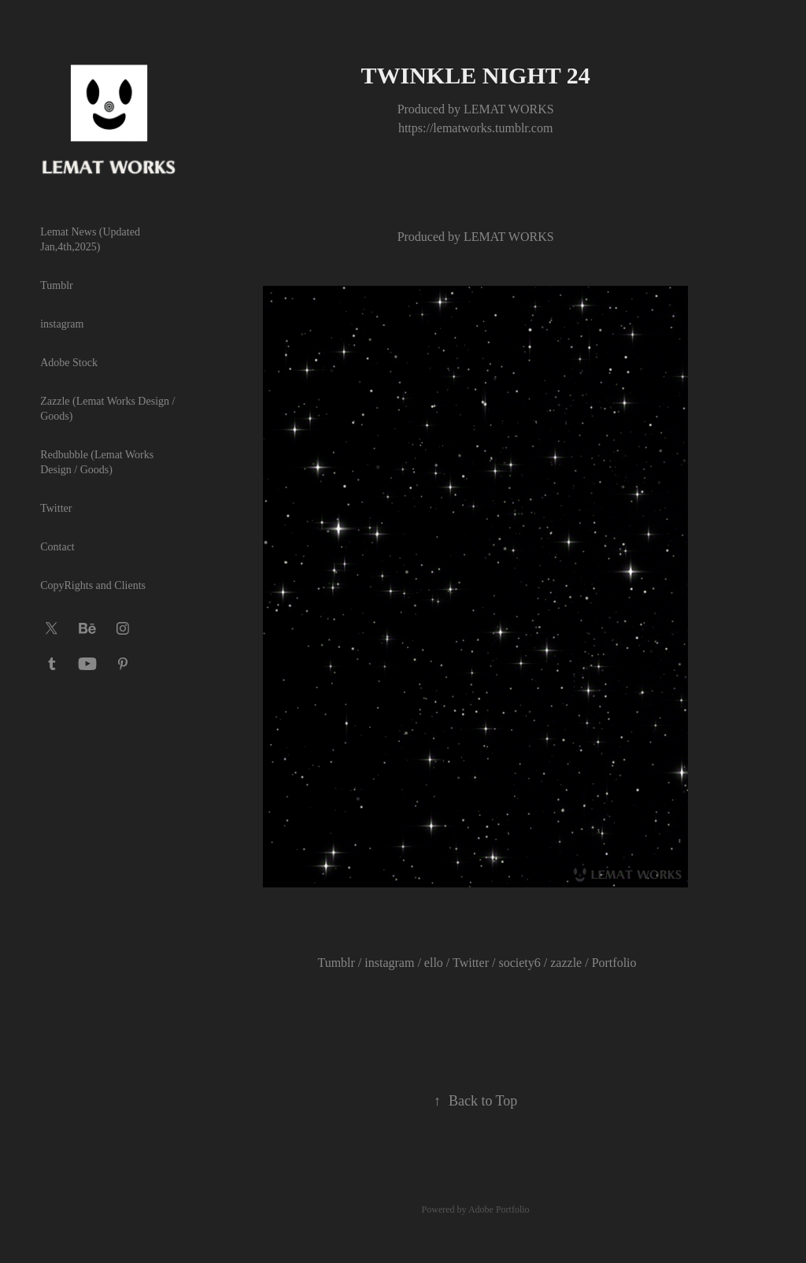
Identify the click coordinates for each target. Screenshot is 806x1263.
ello (433, 962)
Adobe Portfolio (499, 1209)
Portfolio (614, 962)
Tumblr (56, 285)
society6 (519, 962)
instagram (61, 324)
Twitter (56, 508)
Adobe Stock (69, 363)
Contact (57, 547)
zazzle (566, 962)
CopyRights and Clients (93, 585)
